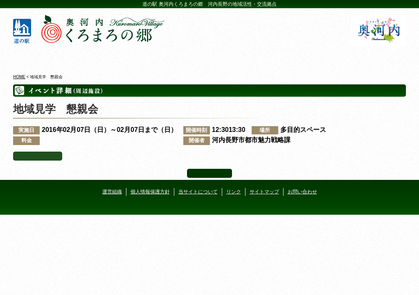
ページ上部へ (209, 173)
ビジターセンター (110, 57)
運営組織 (112, 192)
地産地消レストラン (242, 57)
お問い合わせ (302, 192)
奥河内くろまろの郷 (45, 57)
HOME (19, 77)
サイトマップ (264, 192)
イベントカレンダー (176, 57)
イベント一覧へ (37, 156)
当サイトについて (198, 192)
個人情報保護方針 (150, 192)
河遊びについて (308, 57)
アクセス (374, 57)
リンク (233, 192)
